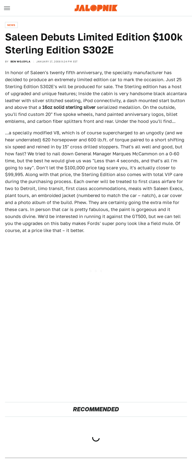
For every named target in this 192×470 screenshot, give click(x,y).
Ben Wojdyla (20, 61)
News (11, 24)
